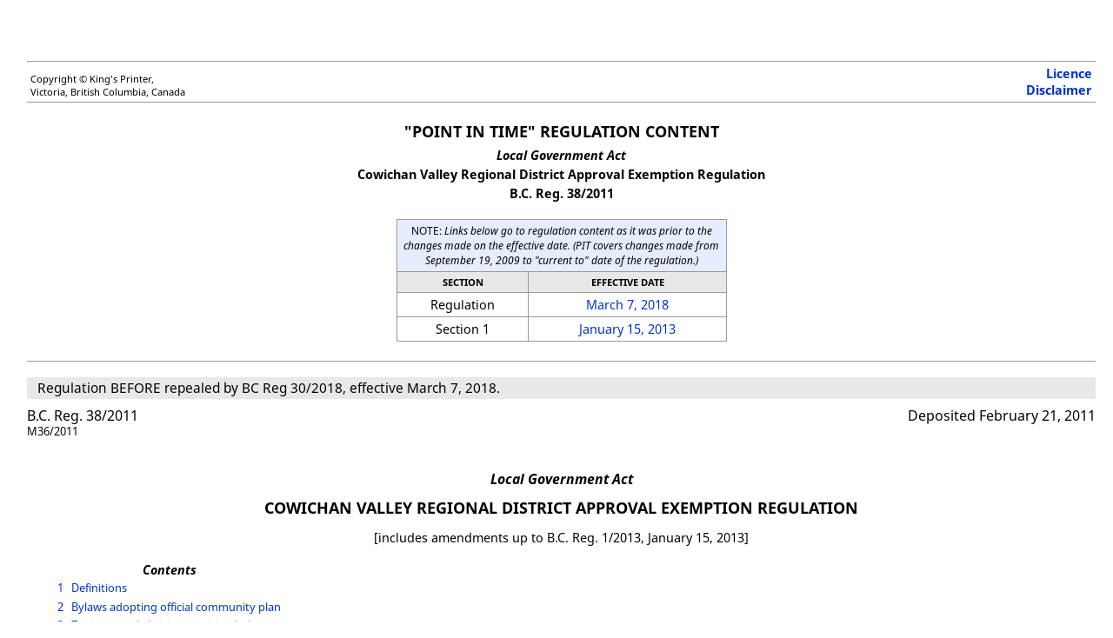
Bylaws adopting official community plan (176, 607)
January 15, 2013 (627, 329)
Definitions (99, 587)
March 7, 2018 (627, 304)
